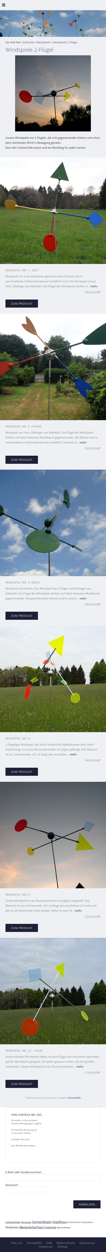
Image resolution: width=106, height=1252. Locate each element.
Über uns (16, 1243)
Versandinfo (74, 1097)
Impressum (46, 1246)
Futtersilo (50, 1227)
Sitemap (62, 1246)
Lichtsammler (12, 1222)
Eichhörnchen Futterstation (80, 1222)
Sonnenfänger (42, 1222)
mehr (94, 286)
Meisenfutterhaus (31, 1227)
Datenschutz (87, 1243)
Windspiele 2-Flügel (65, 42)
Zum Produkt (21, 303)
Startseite (28, 42)
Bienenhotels (63, 1227)
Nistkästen (12, 1227)
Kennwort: (11, 1185)
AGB (49, 1243)
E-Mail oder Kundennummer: (23, 1172)
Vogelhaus (59, 1222)
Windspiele (43, 42)
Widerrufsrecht (65, 1243)
